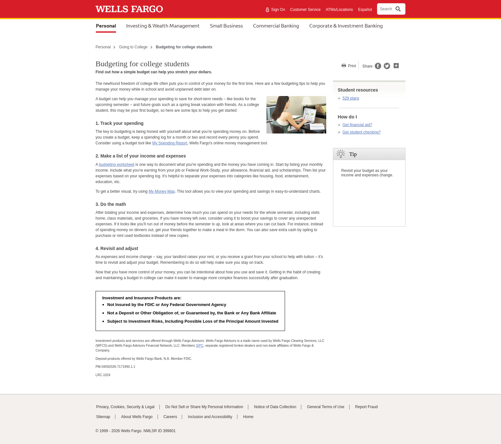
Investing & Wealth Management (163, 25)
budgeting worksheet (117, 164)
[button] (396, 65)
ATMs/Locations (339, 9)
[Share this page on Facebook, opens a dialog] (377, 68)
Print (351, 66)
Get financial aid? (357, 125)
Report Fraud (366, 407)
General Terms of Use (325, 407)
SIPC (200, 345)
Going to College (133, 47)
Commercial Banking (276, 25)
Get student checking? (362, 132)
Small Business (226, 25)
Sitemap (103, 417)
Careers (170, 417)
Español (365, 9)
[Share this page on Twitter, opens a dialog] (385, 68)
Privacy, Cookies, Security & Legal (125, 407)
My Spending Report (169, 143)
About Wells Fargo (137, 417)
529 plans (351, 98)
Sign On (278, 9)
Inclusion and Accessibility (210, 417)
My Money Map (162, 191)
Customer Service (305, 9)
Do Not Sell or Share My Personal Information (204, 407)
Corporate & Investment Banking (346, 25)
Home (248, 417)
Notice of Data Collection (275, 407)
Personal (106, 25)
